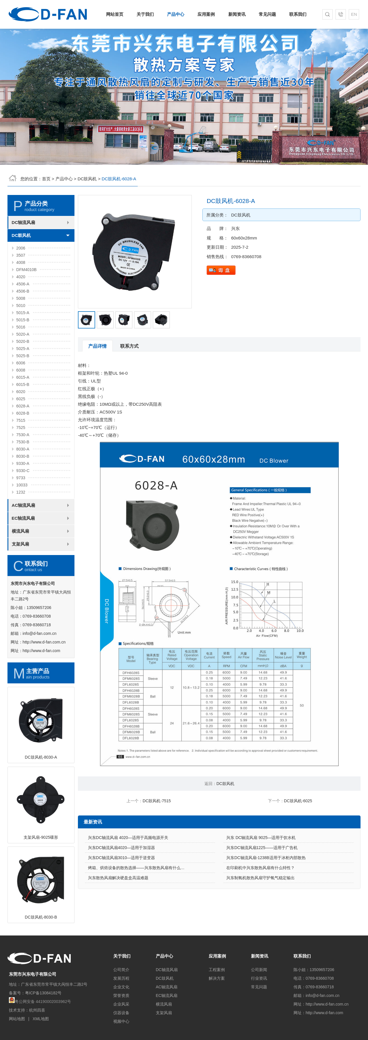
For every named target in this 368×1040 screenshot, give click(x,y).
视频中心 (121, 1021)
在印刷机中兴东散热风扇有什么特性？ (260, 896)
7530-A (22, 463)
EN (354, 14)
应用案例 (206, 14)
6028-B (22, 441)
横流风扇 (20, 559)
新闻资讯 (237, 14)
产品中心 (175, 14)
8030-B (22, 484)
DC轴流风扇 (23, 250)
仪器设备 (121, 1012)
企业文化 (121, 987)
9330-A (22, 491)
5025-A (22, 376)
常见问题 (267, 14)
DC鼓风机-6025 (298, 801)
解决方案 (217, 978)
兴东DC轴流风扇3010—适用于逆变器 (121, 886)
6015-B (22, 412)
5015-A (22, 341)
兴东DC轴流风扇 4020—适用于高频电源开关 (128, 865)
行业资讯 (259, 978)
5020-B (22, 369)
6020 (20, 419)
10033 (22, 513)
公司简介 (121, 969)
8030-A (22, 477)
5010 (20, 333)
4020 (20, 305)
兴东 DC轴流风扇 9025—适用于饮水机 (261, 865)
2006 (20, 276)
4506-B (22, 319)
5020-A (22, 362)
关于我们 (145, 14)
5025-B (22, 384)
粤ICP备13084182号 (43, 993)
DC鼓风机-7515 (157, 801)
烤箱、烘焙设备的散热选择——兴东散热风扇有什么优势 (138, 896)
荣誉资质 (121, 995)
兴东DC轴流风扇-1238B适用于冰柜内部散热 (265, 886)
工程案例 (217, 969)
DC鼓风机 (87, 178)
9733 (20, 506)
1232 (20, 520)
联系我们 (297, 14)
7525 (20, 455)
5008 (20, 326)
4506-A (22, 312)
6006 (20, 391)
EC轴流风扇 (23, 546)
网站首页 (114, 14)
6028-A (22, 434)
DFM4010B (26, 297)
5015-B (22, 348)
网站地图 (17, 1018)
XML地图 (41, 1018)
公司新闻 (259, 969)
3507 (20, 283)
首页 (46, 178)
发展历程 (121, 978)
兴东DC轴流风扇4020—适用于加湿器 (121, 875)
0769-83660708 (274, 256)
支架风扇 (20, 572)
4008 (20, 290)
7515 (20, 448)
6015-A (22, 405)
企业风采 (121, 1004)
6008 (20, 398)
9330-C (23, 498)
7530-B (22, 470)
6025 (20, 427)
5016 (20, 355)
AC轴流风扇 (23, 533)
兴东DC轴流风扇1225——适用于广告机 (261, 875)
